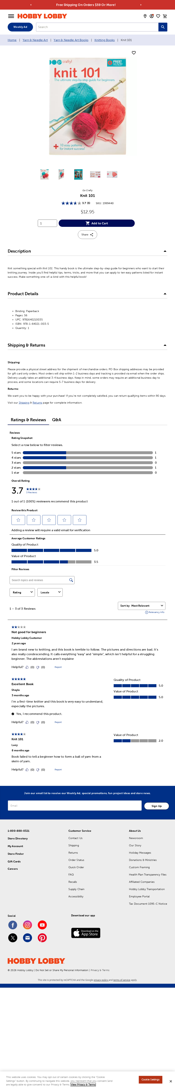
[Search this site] (163, 27)
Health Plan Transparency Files (148, 874)
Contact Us (75, 838)
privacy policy (101, 980)
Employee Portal (139, 896)
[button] (87, 251)
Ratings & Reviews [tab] (28, 419)
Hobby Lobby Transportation (147, 889)
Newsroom (136, 838)
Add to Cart (96, 223)
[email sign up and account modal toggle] (152, 16)
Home (12, 40)
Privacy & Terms (100, 970)
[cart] (165, 16)
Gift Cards (14, 861)
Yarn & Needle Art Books (71, 40)
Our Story (135, 845)
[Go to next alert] (141, 4)
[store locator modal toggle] (145, 16)
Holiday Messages (140, 852)
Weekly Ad (20, 26)
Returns (37, 402)
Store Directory (18, 838)
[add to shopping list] (133, 52)
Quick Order (76, 867)
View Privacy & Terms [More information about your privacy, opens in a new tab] (83, 1084)
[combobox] (97, 27)
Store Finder (16, 853)
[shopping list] (158, 16)
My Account (15, 846)
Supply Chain (76, 889)
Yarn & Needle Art (35, 40)
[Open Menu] (11, 16)
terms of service (121, 980)
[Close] (171, 1081)
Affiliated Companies (141, 881)
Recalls (72, 881)
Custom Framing (139, 867)
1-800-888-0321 (18, 830)
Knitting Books (104, 40)
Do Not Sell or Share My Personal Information (61, 970)
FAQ (71, 874)
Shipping (24, 402)
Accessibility (76, 896)
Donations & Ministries (143, 859)
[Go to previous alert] (31, 4)
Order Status (76, 859)
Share (87, 235)
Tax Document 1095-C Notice (148, 903)
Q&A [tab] (56, 419)
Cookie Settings (150, 1079)
